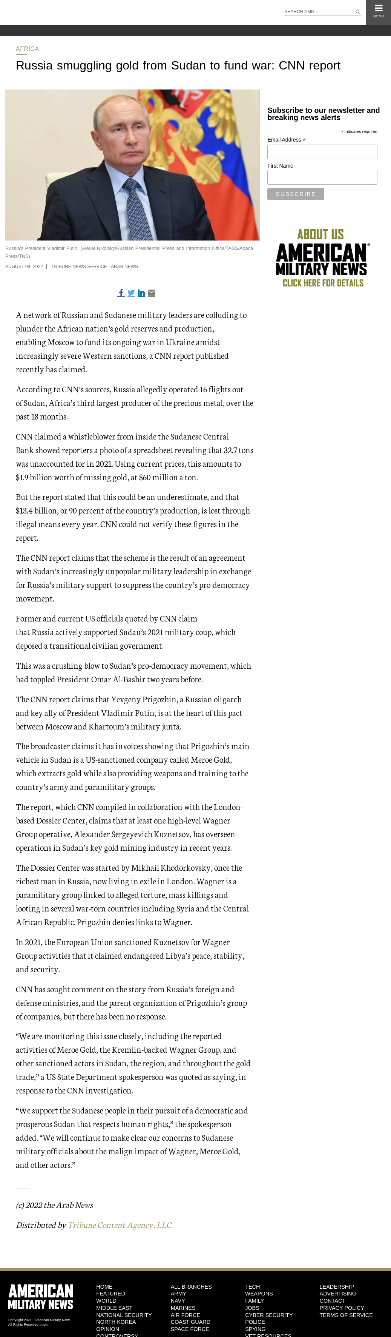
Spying (255, 1329)
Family (254, 1301)
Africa (27, 49)
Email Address (286, 139)
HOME (104, 1287)
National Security (124, 1315)
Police (255, 1322)
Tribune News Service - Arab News (94, 266)
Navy (178, 1301)
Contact (332, 1301)
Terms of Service (346, 1315)
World (106, 1301)
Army (179, 1294)
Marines (183, 1308)
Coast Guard (190, 1322)
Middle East (114, 1308)
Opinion (107, 1329)
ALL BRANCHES (191, 1287)
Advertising (338, 1294)
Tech (252, 1287)
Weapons (259, 1294)
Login (44, 1324)
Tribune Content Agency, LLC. (120, 1224)
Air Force (185, 1315)
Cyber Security (269, 1315)
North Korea (116, 1322)
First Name (280, 166)
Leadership (337, 1287)
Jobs (252, 1308)
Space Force (190, 1329)
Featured (110, 1294)
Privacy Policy (342, 1308)
